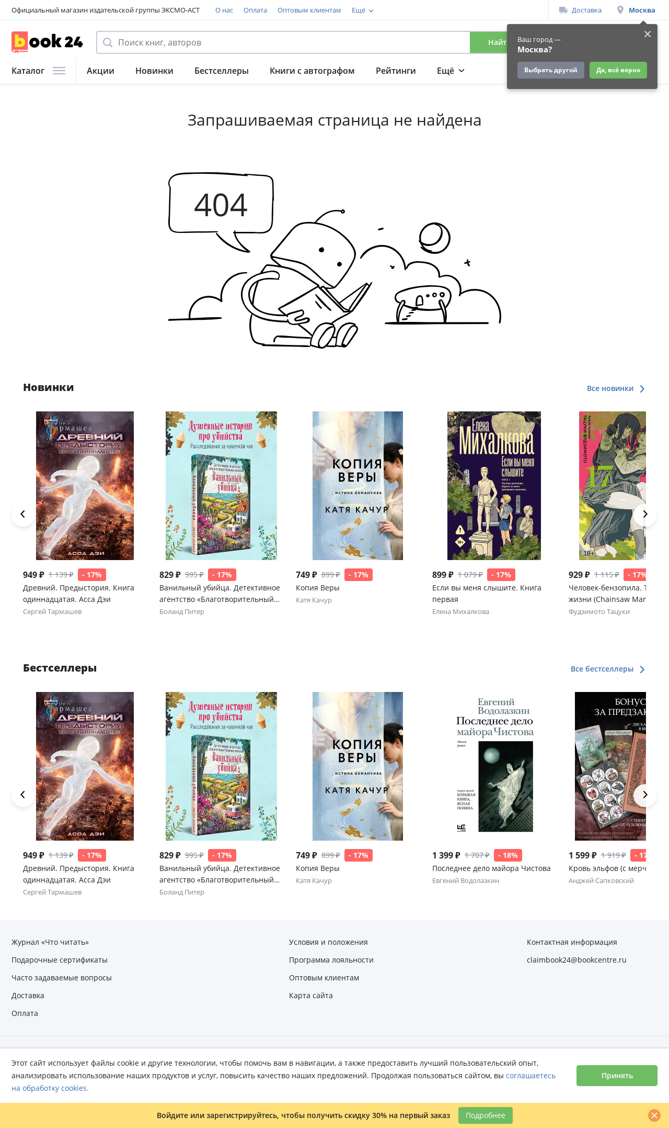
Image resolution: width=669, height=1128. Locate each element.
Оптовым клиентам (309, 10)
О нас (224, 10)
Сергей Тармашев (52, 611)
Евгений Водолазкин (465, 880)
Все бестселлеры (608, 669)
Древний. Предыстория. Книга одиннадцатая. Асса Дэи (78, 593)
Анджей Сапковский (601, 880)
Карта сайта (311, 995)
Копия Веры (318, 588)
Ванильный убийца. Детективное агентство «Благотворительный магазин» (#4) (219, 594)
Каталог (38, 70)
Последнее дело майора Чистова (491, 868)
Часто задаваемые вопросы (61, 977)
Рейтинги (396, 70)
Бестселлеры (221, 70)
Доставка (580, 10)
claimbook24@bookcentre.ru (577, 960)
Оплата (255, 10)
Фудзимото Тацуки (599, 611)
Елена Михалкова (460, 611)
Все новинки (616, 388)
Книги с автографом (312, 70)
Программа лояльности (391, 10)
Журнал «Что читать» (50, 942)
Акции (100, 70)
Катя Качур (314, 600)
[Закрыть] (654, 1115)
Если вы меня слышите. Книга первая (486, 593)
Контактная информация (572, 942)
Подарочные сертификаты (59, 960)
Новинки (154, 70)
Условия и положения (328, 942)
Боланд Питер (181, 611)
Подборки (458, 70)
